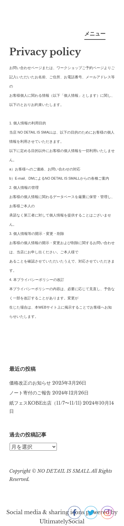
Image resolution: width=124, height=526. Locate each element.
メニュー (94, 33)
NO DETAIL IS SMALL (64, 471)
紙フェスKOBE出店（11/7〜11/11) (45, 403)
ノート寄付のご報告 (30, 393)
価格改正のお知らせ (30, 383)
